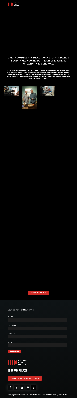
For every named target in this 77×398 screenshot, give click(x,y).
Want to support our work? (25, 378)
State (10, 342)
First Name (12, 325)
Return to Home (38, 293)
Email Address (13, 317)
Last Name (11, 334)
